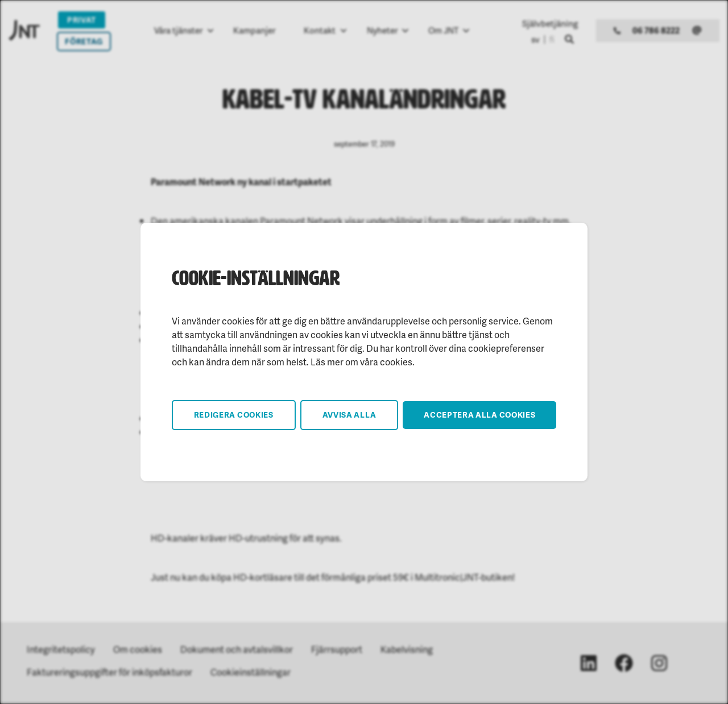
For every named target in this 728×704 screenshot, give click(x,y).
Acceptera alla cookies (479, 414)
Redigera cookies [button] (234, 414)
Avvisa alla (349, 414)
